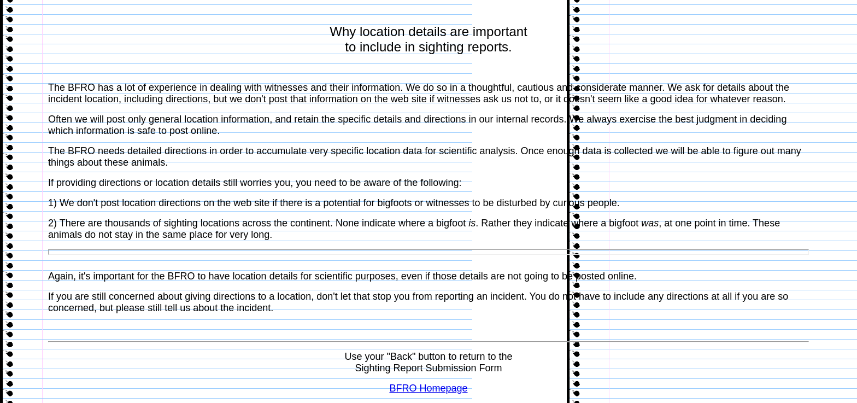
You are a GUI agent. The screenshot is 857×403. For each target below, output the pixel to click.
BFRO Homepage (428, 388)
